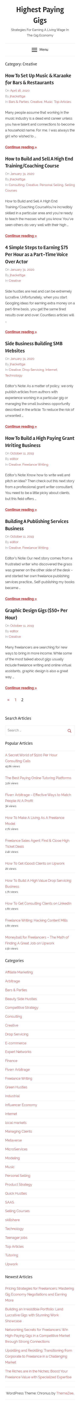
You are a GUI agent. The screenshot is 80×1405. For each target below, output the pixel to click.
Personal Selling (51, 185)
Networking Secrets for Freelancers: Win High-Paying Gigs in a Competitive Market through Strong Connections (37, 1336)
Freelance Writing (35, 464)
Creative (36, 102)
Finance (11, 1061)
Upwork (11, 1264)
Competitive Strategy (21, 1008)
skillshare (12, 1220)
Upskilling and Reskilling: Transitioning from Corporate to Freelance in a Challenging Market (38, 1356)
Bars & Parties (19, 102)
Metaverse (13, 1140)
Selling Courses (17, 1211)
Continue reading (19, 147)
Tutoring (11, 1255)
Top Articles (62, 102)
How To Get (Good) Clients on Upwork (34, 863)
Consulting (17, 185)
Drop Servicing (33, 370)
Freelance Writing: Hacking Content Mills (36, 920)
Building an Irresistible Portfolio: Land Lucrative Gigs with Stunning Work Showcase (34, 1315)
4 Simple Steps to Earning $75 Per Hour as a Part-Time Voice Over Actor (36, 254)
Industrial (12, 1096)
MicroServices (16, 1149)
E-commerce (15, 1043)
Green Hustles (16, 1087)
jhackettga (17, 96)
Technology (13, 375)
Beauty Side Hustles (21, 999)
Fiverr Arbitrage (17, 1070)
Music (48, 102)
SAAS (9, 1202)
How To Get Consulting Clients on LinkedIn (38, 903)
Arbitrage (12, 981)
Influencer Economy (21, 1105)
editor (14, 459)
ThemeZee (64, 1393)
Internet (51, 370)
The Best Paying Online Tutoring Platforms (38, 778)
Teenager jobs (16, 1238)
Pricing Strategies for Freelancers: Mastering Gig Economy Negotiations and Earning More (39, 1294)
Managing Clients (18, 1131)
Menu (40, 50)
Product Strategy (18, 1185)
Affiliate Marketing (19, 972)
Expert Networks (18, 1052)
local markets (15, 1123)
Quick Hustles (16, 1193)
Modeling (12, 1158)
